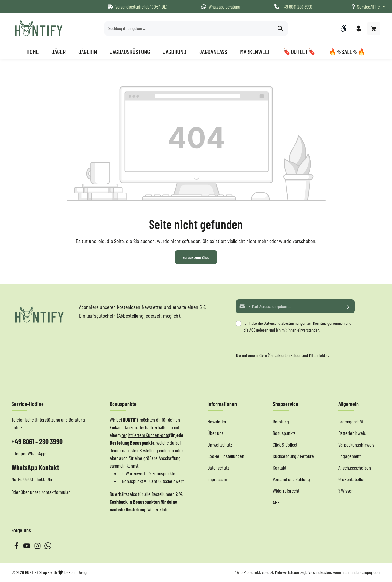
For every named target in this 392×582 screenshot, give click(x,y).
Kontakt (279, 467)
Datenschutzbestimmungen (285, 323)
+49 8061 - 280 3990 (37, 441)
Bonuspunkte (284, 433)
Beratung (281, 421)
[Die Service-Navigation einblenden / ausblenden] (368, 7)
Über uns (215, 433)
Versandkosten (319, 572)
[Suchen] (280, 29)
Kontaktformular (55, 492)
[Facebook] (17, 547)
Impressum (217, 479)
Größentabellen (351, 479)
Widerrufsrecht (286, 491)
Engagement (349, 456)
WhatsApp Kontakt (35, 467)
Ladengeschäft (351, 421)
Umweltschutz (220, 444)
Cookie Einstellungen (226, 456)
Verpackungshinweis (356, 444)
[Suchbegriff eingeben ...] (188, 29)
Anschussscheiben (354, 467)
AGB (252, 329)
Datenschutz (218, 467)
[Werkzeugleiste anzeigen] (343, 28)
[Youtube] (27, 547)
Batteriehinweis (352, 433)
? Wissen (346, 491)
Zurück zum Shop (196, 258)
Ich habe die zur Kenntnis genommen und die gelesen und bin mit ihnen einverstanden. (297, 326)
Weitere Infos (158, 509)
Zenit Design (78, 572)
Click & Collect (285, 444)
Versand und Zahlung (291, 479)
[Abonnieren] (348, 306)
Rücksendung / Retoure (293, 456)
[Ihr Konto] (358, 29)
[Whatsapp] (47, 547)
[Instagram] (38, 547)
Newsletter (217, 421)
